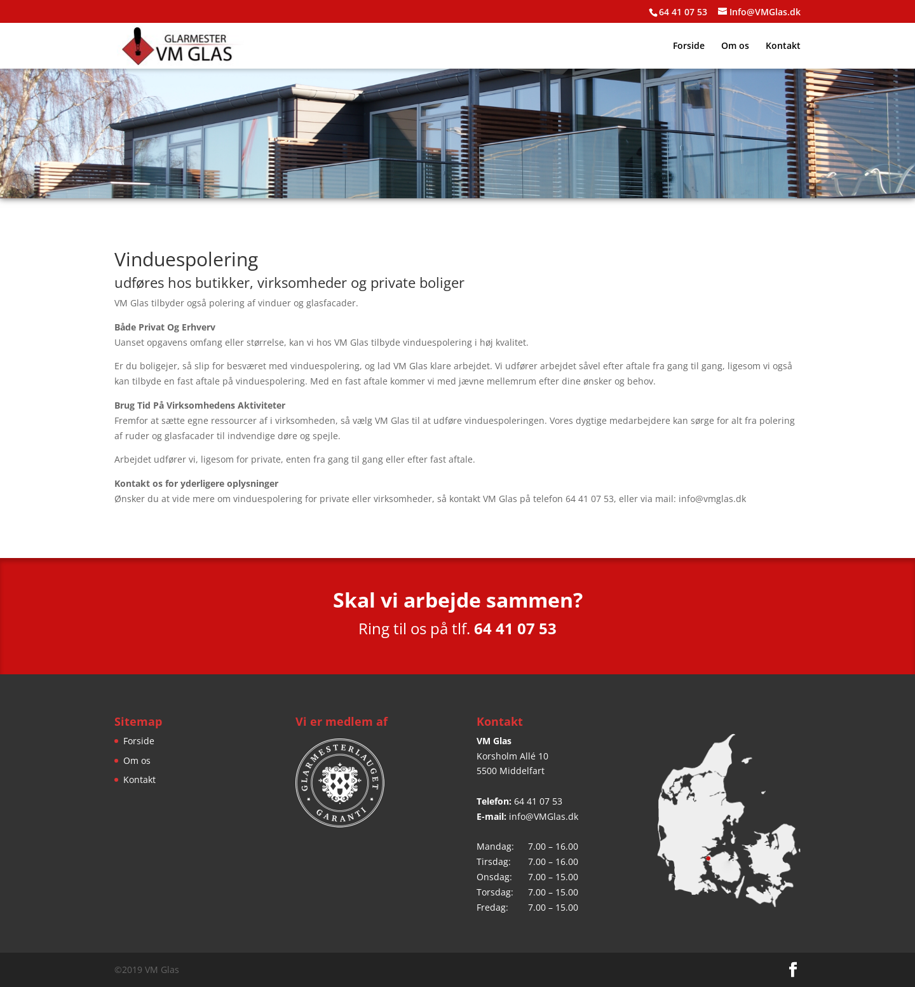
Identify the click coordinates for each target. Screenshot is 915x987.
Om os (735, 46)
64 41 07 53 (538, 801)
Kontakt (783, 46)
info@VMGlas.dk (543, 816)
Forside (689, 46)
